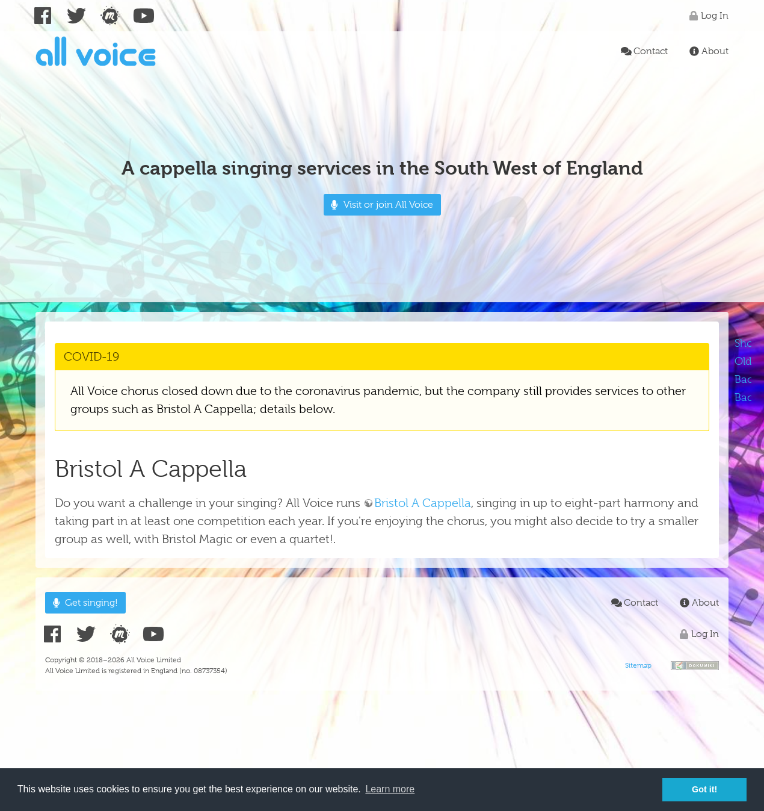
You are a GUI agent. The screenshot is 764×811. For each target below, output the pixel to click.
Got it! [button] (704, 789)
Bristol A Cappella (422, 503)
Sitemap (638, 665)
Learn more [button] (389, 789)
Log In (707, 15)
